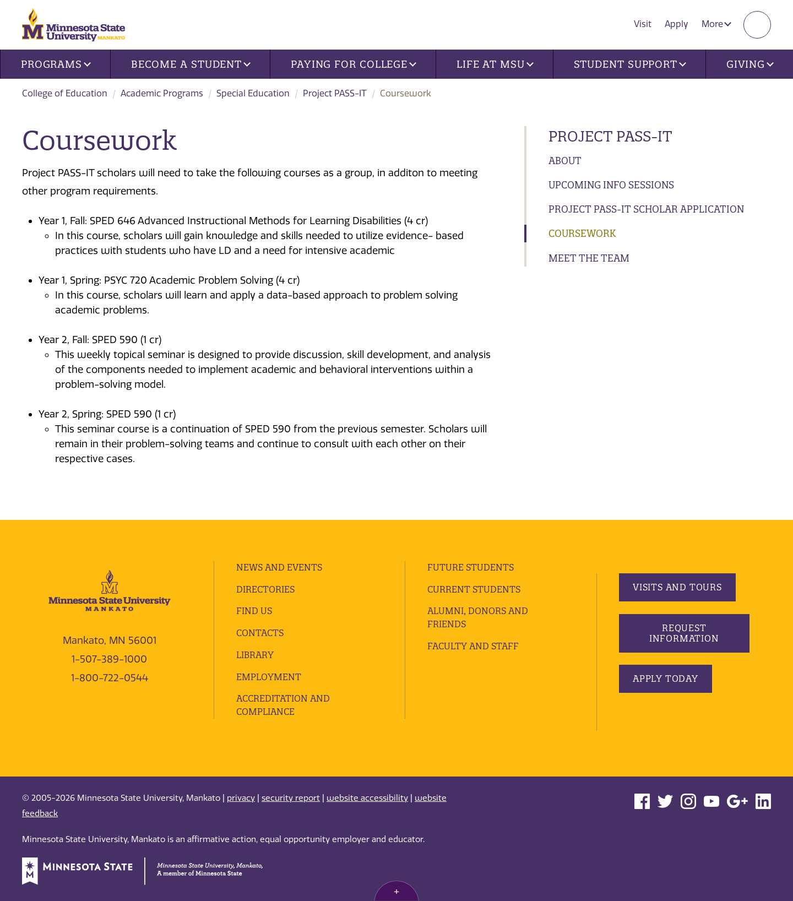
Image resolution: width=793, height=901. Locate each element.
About (565, 160)
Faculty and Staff (473, 646)
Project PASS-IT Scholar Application (646, 209)
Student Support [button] (630, 64)
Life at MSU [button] (495, 64)
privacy (241, 798)
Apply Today (665, 678)
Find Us (254, 610)
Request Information (684, 633)
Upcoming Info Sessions (611, 185)
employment (268, 676)
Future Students (470, 567)
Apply (676, 24)
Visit (642, 24)
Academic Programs (162, 93)
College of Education (64, 93)
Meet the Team (588, 258)
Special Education (253, 93)
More (716, 24)
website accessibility (367, 798)
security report (291, 798)
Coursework (582, 233)
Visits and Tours (677, 587)
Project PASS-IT (335, 93)
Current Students (473, 589)
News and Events (279, 567)
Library (255, 654)
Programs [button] (56, 64)
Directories (265, 589)
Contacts (260, 632)
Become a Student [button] (191, 64)
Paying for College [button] (353, 64)
